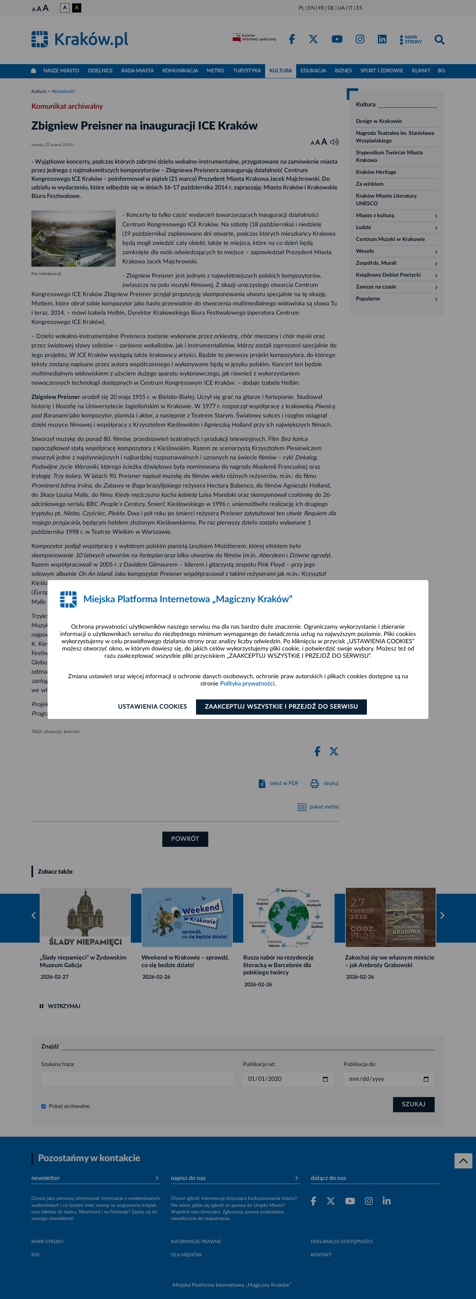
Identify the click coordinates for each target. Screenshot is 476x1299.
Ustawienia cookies (152, 707)
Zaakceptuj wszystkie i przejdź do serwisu (281, 707)
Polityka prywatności (247, 684)
